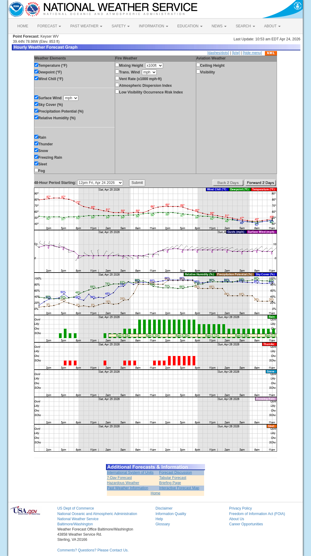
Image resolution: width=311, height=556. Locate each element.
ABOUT (272, 26)
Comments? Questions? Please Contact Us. (93, 550)
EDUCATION (190, 26)
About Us (236, 519)
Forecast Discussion (175, 472)
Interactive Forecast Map (179, 488)
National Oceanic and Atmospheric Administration (97, 514)
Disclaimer (164, 508)
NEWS (219, 26)
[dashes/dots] (218, 53)
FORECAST (49, 26)
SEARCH (245, 26)
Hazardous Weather (123, 483)
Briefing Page (170, 483)
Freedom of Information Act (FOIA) (257, 514)
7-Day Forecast (119, 478)
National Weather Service (78, 519)
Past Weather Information (127, 488)
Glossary (163, 524)
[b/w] (236, 53)
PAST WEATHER (86, 26)
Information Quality (171, 514)
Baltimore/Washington (75, 524)
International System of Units (130, 472)
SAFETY (120, 26)
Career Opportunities (246, 524)
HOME (22, 26)
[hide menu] (252, 53)
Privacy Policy (240, 508)
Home (155, 493)
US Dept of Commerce (75, 508)
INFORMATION (153, 26)
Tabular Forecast (172, 478)
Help (159, 519)
